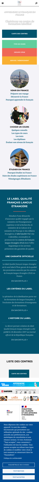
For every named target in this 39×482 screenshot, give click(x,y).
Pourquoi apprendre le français (19, 100)
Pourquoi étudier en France (20, 173)
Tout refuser (18, 471)
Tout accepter (19, 477)
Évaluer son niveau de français (19, 142)
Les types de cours (20, 133)
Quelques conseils (19, 130)
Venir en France (19, 90)
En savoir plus (18, 281)
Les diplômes (19, 139)
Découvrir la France (19, 97)
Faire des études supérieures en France (19, 176)
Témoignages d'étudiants (19, 179)
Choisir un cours (19, 127)
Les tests (19, 136)
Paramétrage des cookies (18, 465)
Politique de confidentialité (13, 458)
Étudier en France (19, 169)
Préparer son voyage (19, 94)
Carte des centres (20, 33)
